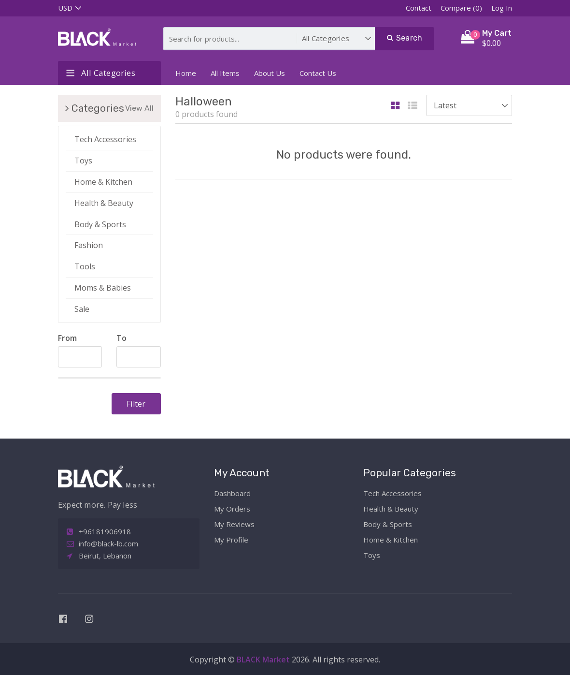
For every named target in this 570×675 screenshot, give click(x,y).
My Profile (231, 539)
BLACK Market (264, 659)
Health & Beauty (103, 203)
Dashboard (232, 493)
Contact (418, 8)
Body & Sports (100, 224)
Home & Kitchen (103, 181)
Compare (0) (461, 8)
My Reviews (234, 524)
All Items (225, 73)
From (67, 338)
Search (405, 38)
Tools (84, 266)
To (121, 338)
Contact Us (317, 73)
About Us (269, 73)
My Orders (232, 509)
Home (185, 73)
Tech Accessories (105, 139)
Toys (83, 160)
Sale (81, 309)
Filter (136, 403)
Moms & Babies (102, 287)
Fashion (88, 245)
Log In (501, 8)
